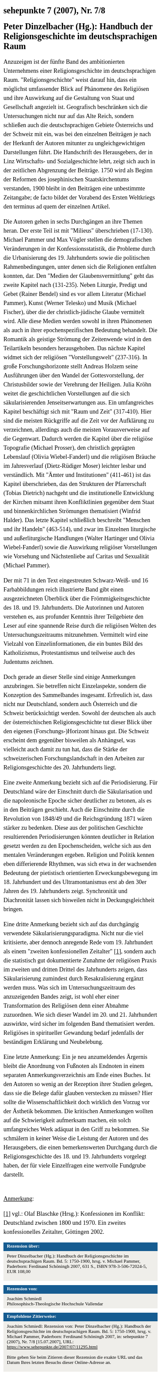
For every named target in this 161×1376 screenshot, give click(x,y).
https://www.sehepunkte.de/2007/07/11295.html (52, 1346)
